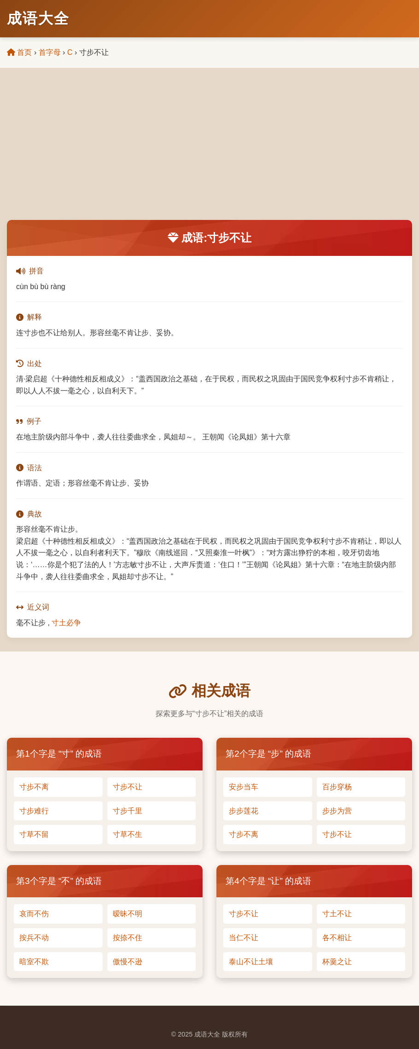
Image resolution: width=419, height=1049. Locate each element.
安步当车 (243, 787)
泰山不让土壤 (251, 962)
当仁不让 (243, 938)
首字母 (50, 52)
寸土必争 (66, 623)
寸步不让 (127, 787)
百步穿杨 (337, 787)
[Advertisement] (209, 150)
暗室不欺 (34, 962)
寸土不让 (337, 914)
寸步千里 (127, 811)
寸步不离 (34, 787)
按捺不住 (127, 938)
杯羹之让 (337, 962)
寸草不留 (34, 834)
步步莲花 (243, 811)
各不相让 (337, 938)
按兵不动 (34, 938)
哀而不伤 (34, 914)
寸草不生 (127, 834)
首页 (19, 52)
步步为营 (337, 811)
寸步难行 (34, 811)
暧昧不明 (127, 914)
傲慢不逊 (127, 962)
